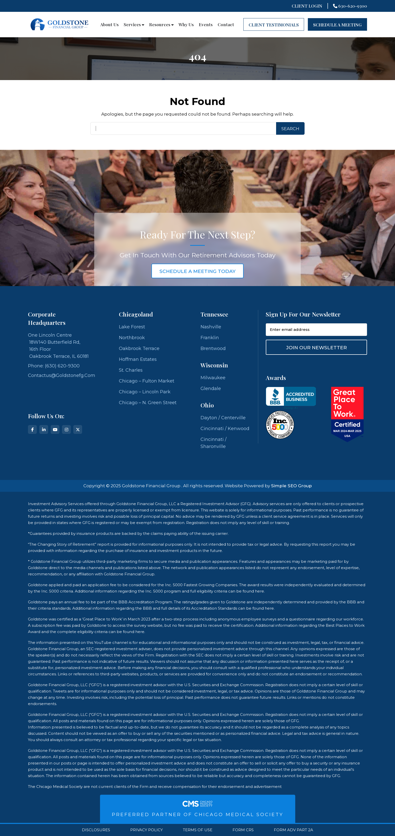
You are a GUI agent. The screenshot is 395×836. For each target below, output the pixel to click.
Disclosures (96, 830)
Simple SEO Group (291, 485)
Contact (226, 24)
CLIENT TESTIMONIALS (274, 24)
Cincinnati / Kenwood (225, 428)
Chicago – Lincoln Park (145, 392)
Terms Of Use (197, 830)
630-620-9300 (350, 6)
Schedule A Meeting (337, 24)
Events (206, 24)
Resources (161, 24)
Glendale (211, 388)
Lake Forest (132, 327)
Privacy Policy (146, 830)
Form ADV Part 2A (293, 830)
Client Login (307, 6)
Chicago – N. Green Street (148, 402)
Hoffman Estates (138, 359)
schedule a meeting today (197, 271)
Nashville (211, 327)
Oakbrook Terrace (139, 348)
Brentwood (213, 348)
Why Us (186, 24)
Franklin (210, 337)
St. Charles (131, 370)
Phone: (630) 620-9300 (54, 366)
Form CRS (243, 830)
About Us (109, 24)
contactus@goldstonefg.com (61, 375)
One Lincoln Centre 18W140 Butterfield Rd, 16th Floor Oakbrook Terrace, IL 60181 (58, 345)
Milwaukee (213, 377)
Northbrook (132, 337)
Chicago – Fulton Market (146, 381)
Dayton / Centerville (223, 418)
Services (134, 24)
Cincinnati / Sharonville (213, 443)
